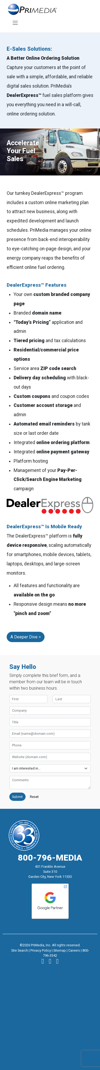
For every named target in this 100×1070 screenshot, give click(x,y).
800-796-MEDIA (50, 858)
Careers (74, 950)
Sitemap (59, 950)
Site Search (19, 950)
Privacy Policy (40, 950)
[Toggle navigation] (15, 23)
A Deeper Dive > (25, 636)
